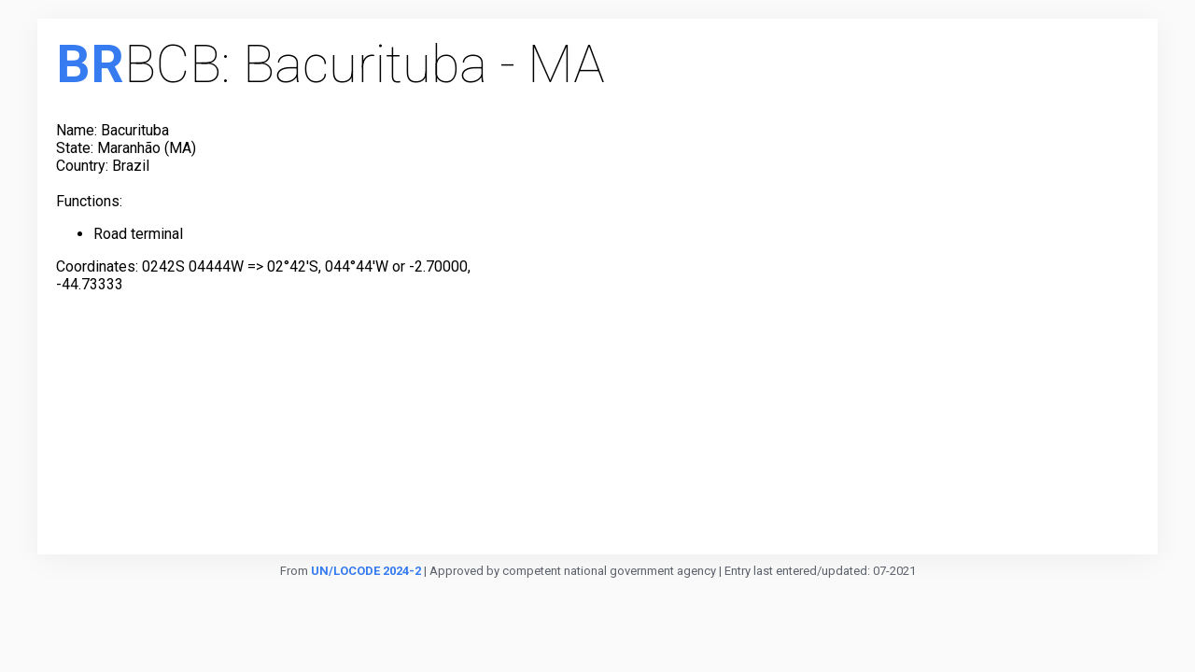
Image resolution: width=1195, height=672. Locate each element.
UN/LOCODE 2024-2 (366, 571)
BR (90, 64)
